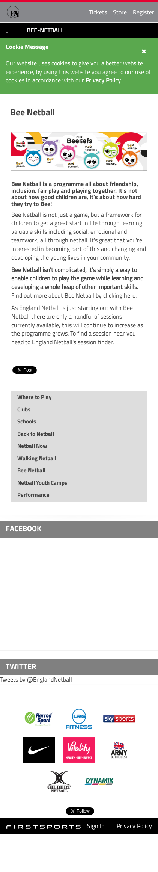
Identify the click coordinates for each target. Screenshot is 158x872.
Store (120, 12)
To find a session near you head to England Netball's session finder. (73, 337)
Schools (26, 421)
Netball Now (32, 445)
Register (143, 12)
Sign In (96, 825)
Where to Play (34, 397)
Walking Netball (36, 458)
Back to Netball (35, 433)
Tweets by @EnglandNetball (36, 679)
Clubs (23, 409)
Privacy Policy (134, 825)
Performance (33, 494)
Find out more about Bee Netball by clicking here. (74, 295)
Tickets (98, 12)
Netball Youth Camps (42, 482)
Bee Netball (32, 112)
